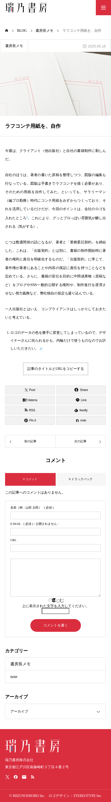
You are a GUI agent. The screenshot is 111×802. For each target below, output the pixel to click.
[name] (55, 515)
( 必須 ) (32, 507)
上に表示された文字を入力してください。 (55, 606)
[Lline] (81, 400)
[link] (55, 711)
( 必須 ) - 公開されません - (34, 523)
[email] (55, 532)
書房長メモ (14, 46)
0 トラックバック (81, 479)
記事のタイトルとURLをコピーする (55, 369)
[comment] (55, 578)
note (13, 676)
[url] (55, 548)
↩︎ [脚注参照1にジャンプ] (41, 348)
